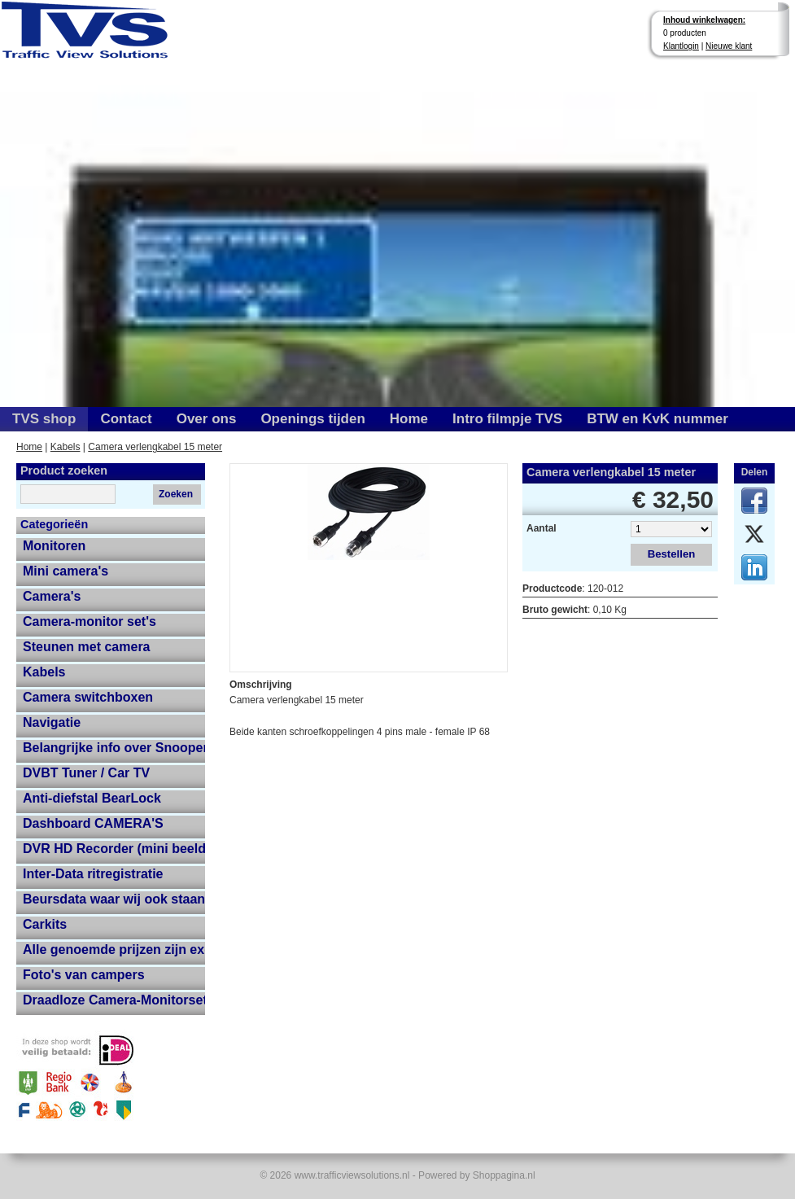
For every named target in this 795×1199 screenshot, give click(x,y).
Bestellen (672, 554)
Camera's (52, 596)
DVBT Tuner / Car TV (86, 773)
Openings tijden (312, 419)
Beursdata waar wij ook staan (114, 899)
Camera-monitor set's (89, 621)
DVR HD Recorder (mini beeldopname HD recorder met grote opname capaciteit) (114, 848)
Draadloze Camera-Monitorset (114, 1000)
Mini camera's (65, 571)
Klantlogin (681, 46)
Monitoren (54, 546)
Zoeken (176, 494)
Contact (125, 419)
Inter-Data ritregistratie (93, 874)
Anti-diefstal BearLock (92, 798)
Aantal (541, 528)
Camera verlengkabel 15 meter (155, 447)
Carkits (45, 924)
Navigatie (52, 722)
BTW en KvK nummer (657, 419)
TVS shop (44, 419)
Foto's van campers (84, 975)
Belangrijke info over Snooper (114, 748)
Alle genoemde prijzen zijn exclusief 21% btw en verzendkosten (114, 949)
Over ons (207, 419)
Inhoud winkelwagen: (704, 19)
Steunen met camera (87, 647)
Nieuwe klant (728, 46)
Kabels (65, 447)
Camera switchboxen (88, 697)
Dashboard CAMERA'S (93, 823)
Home (409, 419)
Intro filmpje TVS (507, 419)
